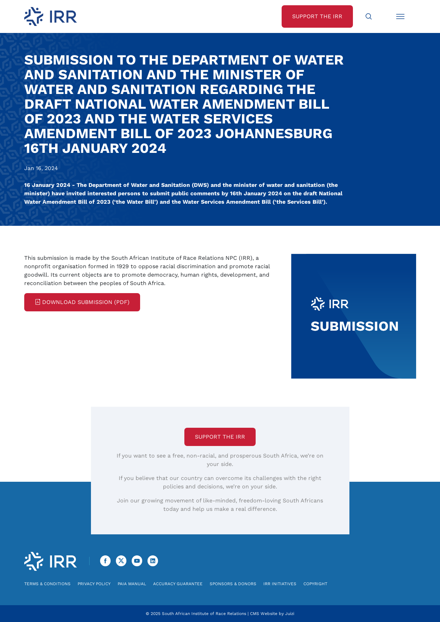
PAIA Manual (132, 583)
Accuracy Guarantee (178, 583)
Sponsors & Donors (233, 583)
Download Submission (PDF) (82, 302)
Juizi (289, 613)
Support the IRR (220, 436)
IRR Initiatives (279, 583)
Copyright (315, 583)
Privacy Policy (94, 583)
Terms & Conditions (47, 583)
